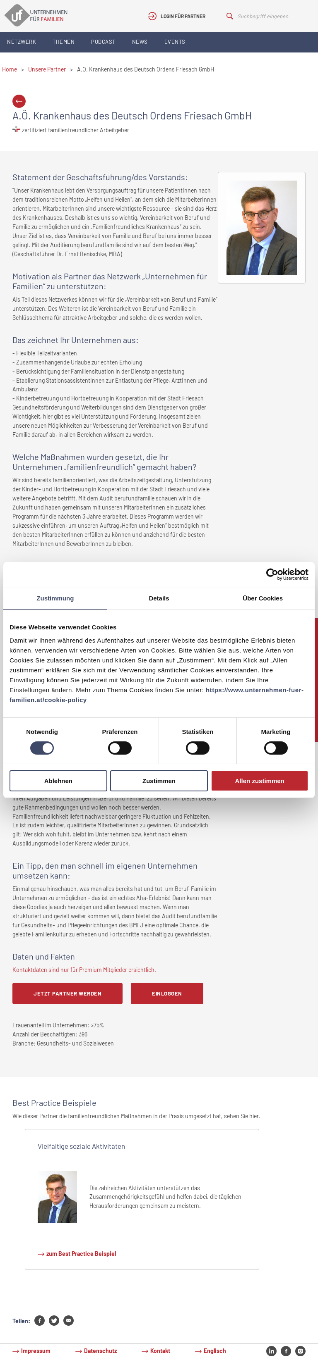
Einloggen (167, 993)
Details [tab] (159, 598)
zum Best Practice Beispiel (81, 1253)
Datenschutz (100, 1350)
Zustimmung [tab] (55, 598)
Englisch (215, 1350)
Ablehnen (58, 780)
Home (9, 69)
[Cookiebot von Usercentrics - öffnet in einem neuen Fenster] (272, 574)
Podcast (103, 41)
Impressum (36, 1350)
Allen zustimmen (259, 780)
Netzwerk (21, 41)
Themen (64, 41)
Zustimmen (159, 780)
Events (175, 41)
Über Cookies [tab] (263, 598)
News (140, 41)
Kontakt (160, 1350)
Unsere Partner (47, 69)
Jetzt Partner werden (67, 993)
